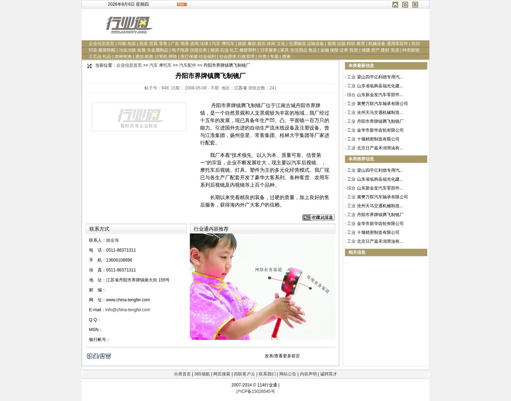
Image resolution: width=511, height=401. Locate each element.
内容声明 (308, 374)
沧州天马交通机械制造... (380, 112)
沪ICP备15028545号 (255, 391)
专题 (274, 56)
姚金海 (112, 240)
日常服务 (268, 50)
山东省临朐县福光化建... (380, 85)
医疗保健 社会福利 (198, 56)
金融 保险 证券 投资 (339, 50)
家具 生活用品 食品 (298, 50)
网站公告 (287, 374)
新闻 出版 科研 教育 (346, 43)
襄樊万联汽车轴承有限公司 (382, 103)
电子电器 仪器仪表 (189, 50)
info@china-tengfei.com (127, 309)
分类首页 (182, 374)
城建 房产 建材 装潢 (380, 50)
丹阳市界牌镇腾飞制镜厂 (380, 121)
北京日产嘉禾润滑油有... (380, 147)
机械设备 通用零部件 (388, 43)
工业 (351, 77)
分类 (262, 56)
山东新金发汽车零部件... (380, 94)
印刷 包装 (127, 43)
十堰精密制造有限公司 (378, 139)
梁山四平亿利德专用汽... (380, 77)
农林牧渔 (123, 56)
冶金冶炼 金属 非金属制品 (143, 50)
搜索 (286, 56)
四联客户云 (244, 374)
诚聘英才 (328, 374)
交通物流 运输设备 (306, 43)
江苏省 (240, 88)
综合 (351, 94)
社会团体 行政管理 (236, 56)
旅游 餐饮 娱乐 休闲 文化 (261, 43)
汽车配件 (187, 65)
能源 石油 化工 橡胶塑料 (233, 50)
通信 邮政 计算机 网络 (156, 56)
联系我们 (267, 374)
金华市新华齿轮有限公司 (380, 130)
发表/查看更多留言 (282, 355)
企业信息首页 (101, 43)
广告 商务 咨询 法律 (189, 43)
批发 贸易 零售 (153, 43)
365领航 (202, 374)
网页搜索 (221, 374)
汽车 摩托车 (223, 43)
